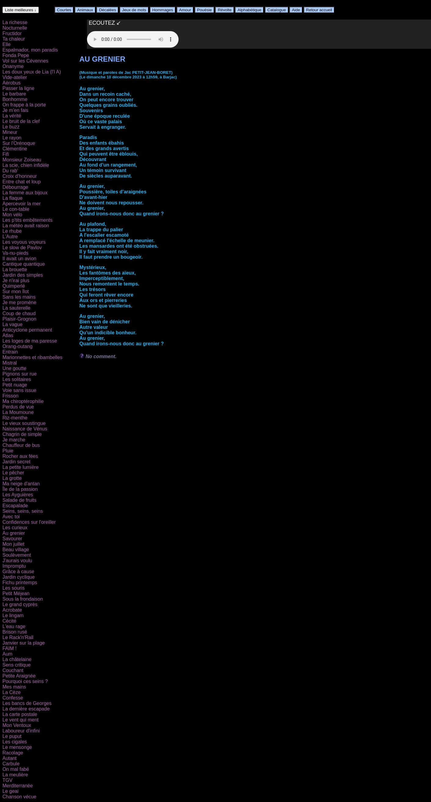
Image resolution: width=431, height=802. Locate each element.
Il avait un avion (19, 258)
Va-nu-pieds (15, 253)
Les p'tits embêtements (27, 220)
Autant (9, 758)
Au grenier (13, 533)
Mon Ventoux (16, 725)
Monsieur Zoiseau (21, 159)
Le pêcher (13, 472)
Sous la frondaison (22, 599)
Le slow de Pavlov (22, 247)
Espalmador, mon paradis (30, 49)
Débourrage (15, 187)
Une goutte (14, 368)
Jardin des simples (22, 275)
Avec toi (11, 516)
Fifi (5, 154)
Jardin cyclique (18, 577)
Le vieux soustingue (23, 423)
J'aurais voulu (17, 560)
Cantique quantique (23, 264)
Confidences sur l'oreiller (29, 522)
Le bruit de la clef (21, 121)
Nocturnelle (14, 28)
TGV (7, 780)
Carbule (11, 763)
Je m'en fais (15, 110)
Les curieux (14, 527)
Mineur (9, 132)
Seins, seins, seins (22, 511)
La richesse (14, 22)
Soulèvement (16, 555)
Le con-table (15, 209)
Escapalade (15, 505)
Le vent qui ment (20, 719)
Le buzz (11, 126)
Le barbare (14, 93)
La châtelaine (16, 659)
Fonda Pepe (15, 55)
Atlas (7, 335)
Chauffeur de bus (21, 445)
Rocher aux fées (20, 456)
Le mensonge (17, 747)
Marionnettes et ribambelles (32, 357)
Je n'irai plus (15, 280)
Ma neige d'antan (21, 483)
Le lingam (13, 615)
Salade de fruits (19, 500)
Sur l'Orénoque (18, 143)
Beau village (15, 549)
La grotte (12, 478)
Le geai (10, 791)
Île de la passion (20, 489)
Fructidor (12, 33)
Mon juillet (13, 544)
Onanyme (13, 66)
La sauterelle (16, 308)
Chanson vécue (19, 796)
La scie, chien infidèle (25, 165)
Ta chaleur (13, 38)
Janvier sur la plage (23, 643)
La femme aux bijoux (25, 192)
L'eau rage (13, 626)
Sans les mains (19, 297)
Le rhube (12, 231)
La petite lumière (20, 467)
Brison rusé (14, 632)
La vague (12, 324)
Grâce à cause (18, 571)
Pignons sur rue (19, 373)
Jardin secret (16, 461)
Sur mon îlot (15, 291)
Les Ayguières (17, 494)
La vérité (11, 115)
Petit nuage (14, 384)
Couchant (13, 670)
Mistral (9, 362)
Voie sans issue (19, 390)
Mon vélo (12, 214)
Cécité (9, 621)
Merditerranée (17, 785)
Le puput (11, 736)
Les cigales (14, 741)
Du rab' (10, 170)
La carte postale (19, 714)
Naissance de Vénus (24, 428)
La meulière (15, 774)
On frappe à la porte (24, 104)
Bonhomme (14, 99)
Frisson (10, 395)
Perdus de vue (18, 406)
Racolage (12, 752)
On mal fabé (15, 769)
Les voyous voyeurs (23, 242)
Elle (6, 44)
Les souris (13, 588)
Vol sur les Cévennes (25, 60)
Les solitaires (16, 379)
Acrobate (12, 610)
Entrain (10, 351)
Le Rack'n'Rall (17, 637)
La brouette (14, 269)
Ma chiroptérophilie (23, 401)
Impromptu (14, 566)
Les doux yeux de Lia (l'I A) (31, 71)
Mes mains (14, 686)
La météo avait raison (25, 225)
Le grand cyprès (20, 604)
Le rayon (11, 137)
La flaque (12, 198)
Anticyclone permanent (27, 330)
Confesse (12, 697)
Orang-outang (17, 346)
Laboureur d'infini (21, 730)
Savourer (12, 538)
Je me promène (19, 302)
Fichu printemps (19, 582)
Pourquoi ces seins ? (25, 681)
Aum (7, 653)
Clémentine (14, 148)
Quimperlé (13, 286)
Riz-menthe (14, 417)
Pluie (7, 450)
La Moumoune (18, 412)
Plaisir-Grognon (19, 319)
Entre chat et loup (21, 181)
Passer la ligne (18, 88)
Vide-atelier (14, 77)
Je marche (13, 439)
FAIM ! (9, 648)
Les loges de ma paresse (29, 340)
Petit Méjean (16, 593)
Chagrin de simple (22, 434)
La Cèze (11, 692)
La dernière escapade (26, 708)
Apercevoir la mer (21, 203)
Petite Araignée (19, 675)
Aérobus (11, 82)
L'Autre (10, 236)
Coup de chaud (19, 313)
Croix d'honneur (19, 176)
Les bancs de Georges (27, 703)
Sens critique (16, 664)
